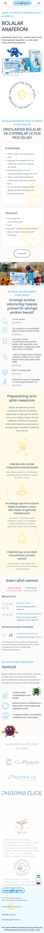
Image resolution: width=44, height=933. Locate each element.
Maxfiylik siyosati (9, 914)
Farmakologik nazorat (11, 920)
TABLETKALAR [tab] (14, 588)
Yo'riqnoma (22, 253)
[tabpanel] (22, 622)
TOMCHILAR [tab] (30, 588)
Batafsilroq (16, 322)
